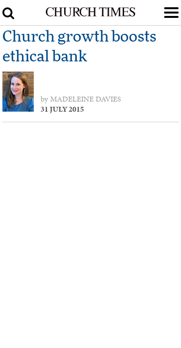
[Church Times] (90, 14)
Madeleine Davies (85, 99)
